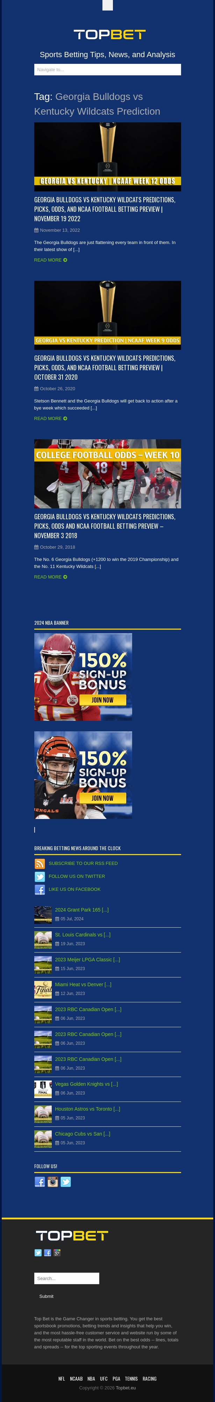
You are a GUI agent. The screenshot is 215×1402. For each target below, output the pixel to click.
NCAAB (76, 1378)
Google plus (57, 1253)
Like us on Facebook (75, 889)
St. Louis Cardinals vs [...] (83, 934)
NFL (61, 1378)
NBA (91, 1378)
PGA (116, 1378)
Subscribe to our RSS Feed (83, 863)
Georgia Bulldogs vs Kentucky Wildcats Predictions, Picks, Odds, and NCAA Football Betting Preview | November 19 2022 (104, 209)
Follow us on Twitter (77, 876)
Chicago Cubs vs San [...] (82, 1134)
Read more (48, 260)
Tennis (131, 1378)
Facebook (47, 1253)
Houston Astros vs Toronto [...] (88, 1109)
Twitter (38, 1253)
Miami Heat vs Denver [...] (83, 984)
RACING (150, 1378)
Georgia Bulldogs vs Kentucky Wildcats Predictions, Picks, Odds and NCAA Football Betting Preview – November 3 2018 (104, 526)
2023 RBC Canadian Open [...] (88, 1009)
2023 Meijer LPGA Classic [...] (87, 959)
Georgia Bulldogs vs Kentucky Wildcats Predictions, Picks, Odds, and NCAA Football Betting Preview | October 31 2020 (104, 367)
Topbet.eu (126, 1387)
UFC (104, 1378)
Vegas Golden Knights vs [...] (86, 1084)
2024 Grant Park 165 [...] (82, 910)
